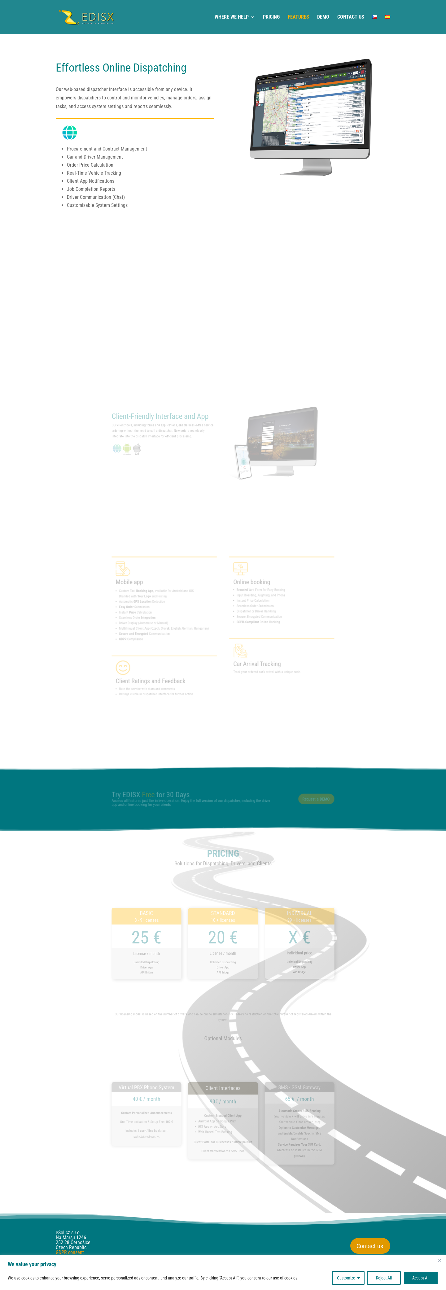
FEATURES (298, 17)
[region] (223, 1272)
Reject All (384, 1277)
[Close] (439, 1260)
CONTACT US (350, 17)
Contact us (369, 1246)
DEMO (323, 17)
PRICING (271, 17)
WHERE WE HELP (232, 17)
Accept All (420, 1277)
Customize (346, 1277)
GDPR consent (70, 1252)
